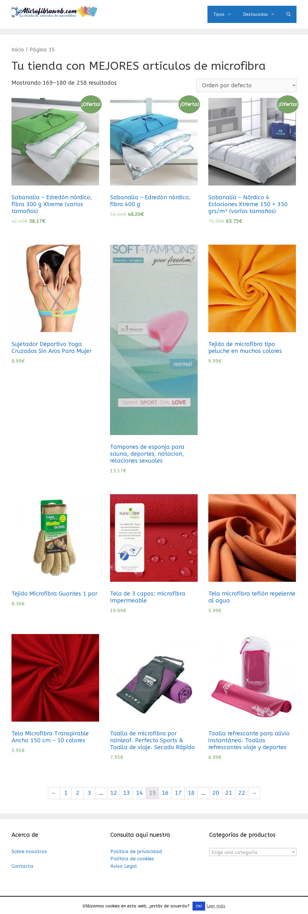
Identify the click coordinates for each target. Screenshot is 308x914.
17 (178, 793)
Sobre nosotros (29, 851)
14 (139, 793)
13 (126, 793)
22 (241, 793)
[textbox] (252, 852)
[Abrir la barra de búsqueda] (289, 14)
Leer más (216, 906)
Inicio (17, 50)
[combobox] (253, 852)
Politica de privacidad (136, 851)
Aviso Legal (123, 866)
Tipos (225, 14)
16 (165, 793)
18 (191, 793)
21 (228, 793)
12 (113, 793)
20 (215, 793)
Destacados (262, 14)
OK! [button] (199, 906)
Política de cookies (132, 858)
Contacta (22, 866)
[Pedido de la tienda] (246, 85)
